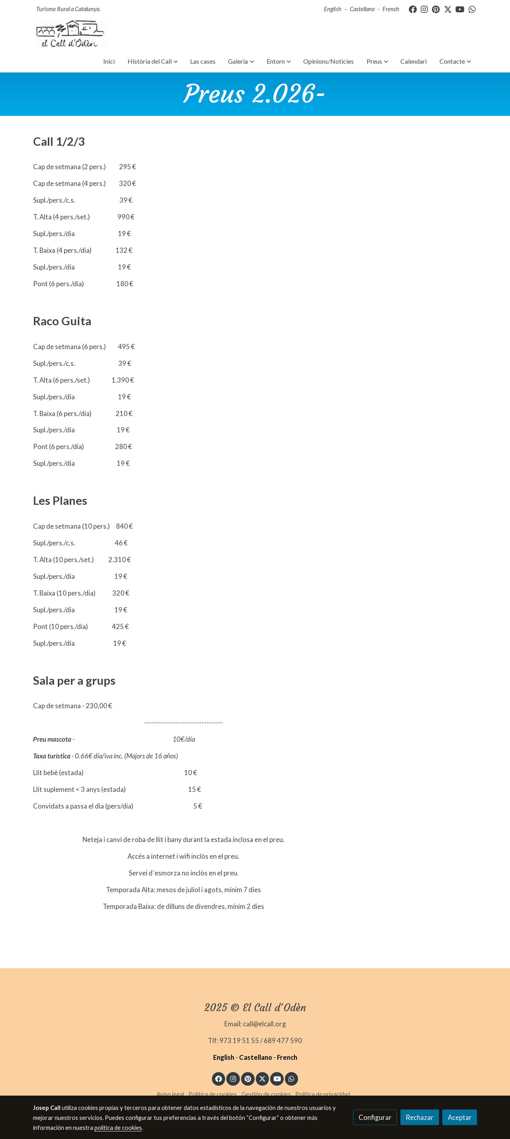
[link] (72, 34)
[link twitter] (448, 9)
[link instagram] (424, 9)
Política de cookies (212, 1094)
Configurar (375, 1117)
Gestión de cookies (266, 1094)
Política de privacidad (322, 1094)
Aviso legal (170, 1094)
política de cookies (118, 1127)
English (332, 9)
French (390, 9)
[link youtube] (460, 9)
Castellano (362, 9)
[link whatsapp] (472, 9)
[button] (152, 61)
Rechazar (420, 1117)
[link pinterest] (436, 9)
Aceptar (460, 1117)
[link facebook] (413, 9)
